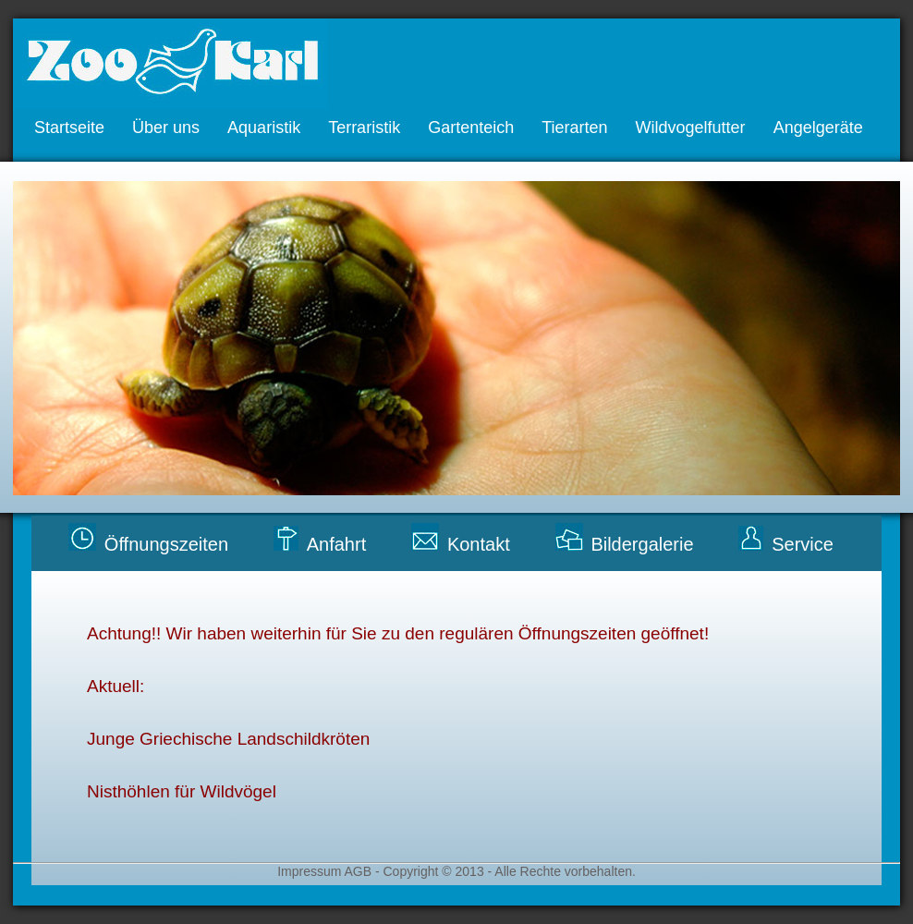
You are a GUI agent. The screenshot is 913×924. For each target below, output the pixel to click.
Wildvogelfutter (691, 127)
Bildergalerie (641, 544)
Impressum (310, 871)
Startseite (69, 127)
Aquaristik (263, 127)
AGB (357, 871)
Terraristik (364, 127)
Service (803, 544)
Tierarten (574, 127)
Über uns (166, 127)
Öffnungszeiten (166, 544)
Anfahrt (336, 544)
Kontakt (478, 544)
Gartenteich (471, 127)
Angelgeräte (818, 127)
